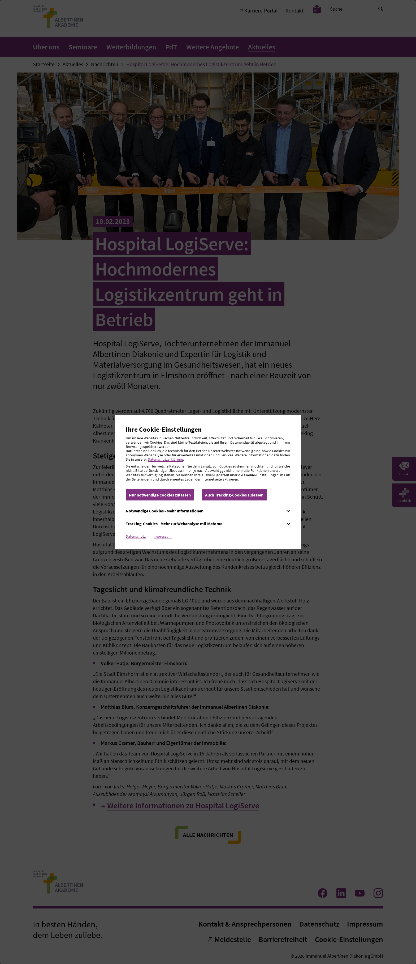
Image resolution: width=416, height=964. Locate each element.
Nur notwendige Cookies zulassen (160, 495)
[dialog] (208, 482)
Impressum (163, 536)
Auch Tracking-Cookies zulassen (234, 495)
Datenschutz (136, 536)
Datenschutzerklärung (165, 459)
